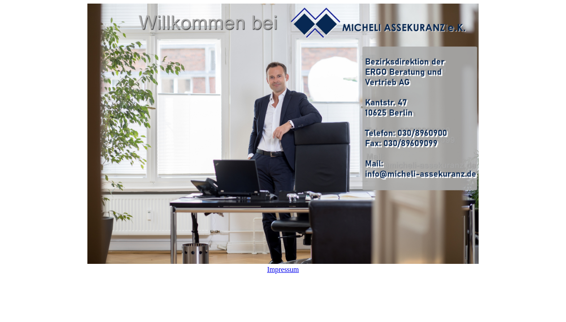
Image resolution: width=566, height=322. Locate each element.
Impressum (283, 269)
